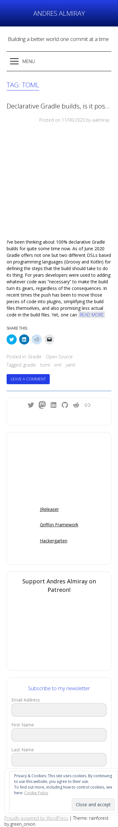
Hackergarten (53, 541)
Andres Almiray (59, 13)
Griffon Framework (59, 525)
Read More (92, 315)
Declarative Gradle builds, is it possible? (59, 105)
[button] (59, 61)
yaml (70, 365)
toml (45, 365)
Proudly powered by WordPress (36, 818)
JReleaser (49, 509)
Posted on (62, 120)
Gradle (35, 357)
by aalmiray (97, 120)
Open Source (59, 357)
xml (57, 365)
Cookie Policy (36, 792)
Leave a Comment (30, 380)
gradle (29, 365)
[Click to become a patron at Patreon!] (59, 632)
